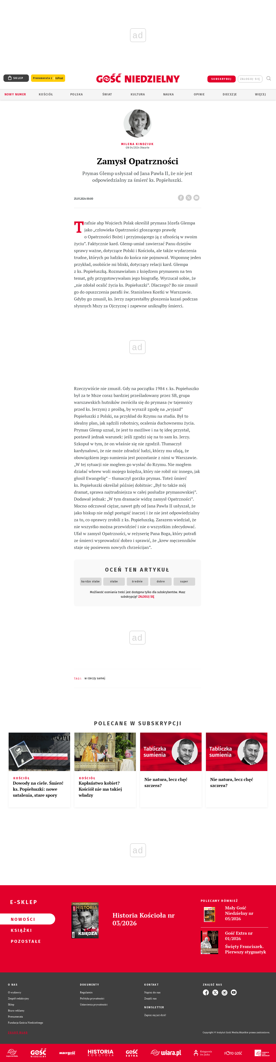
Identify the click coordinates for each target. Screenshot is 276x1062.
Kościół (46, 94)
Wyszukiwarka (269, 78)
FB (182, 196)
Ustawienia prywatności (94, 1004)
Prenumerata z (48, 78)
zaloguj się (250, 79)
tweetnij (189, 196)
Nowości (21, 919)
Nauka (168, 94)
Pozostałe (21, 941)
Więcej (260, 94)
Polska (76, 94)
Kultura (138, 94)
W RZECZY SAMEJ (95, 678)
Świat (107, 94)
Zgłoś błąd (18, 1032)
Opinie (199, 94)
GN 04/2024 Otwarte (137, 147)
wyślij (197, 196)
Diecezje (230, 94)
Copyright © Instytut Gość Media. (221, 1032)
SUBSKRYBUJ (221, 79)
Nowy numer (15, 94)
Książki (21, 930)
